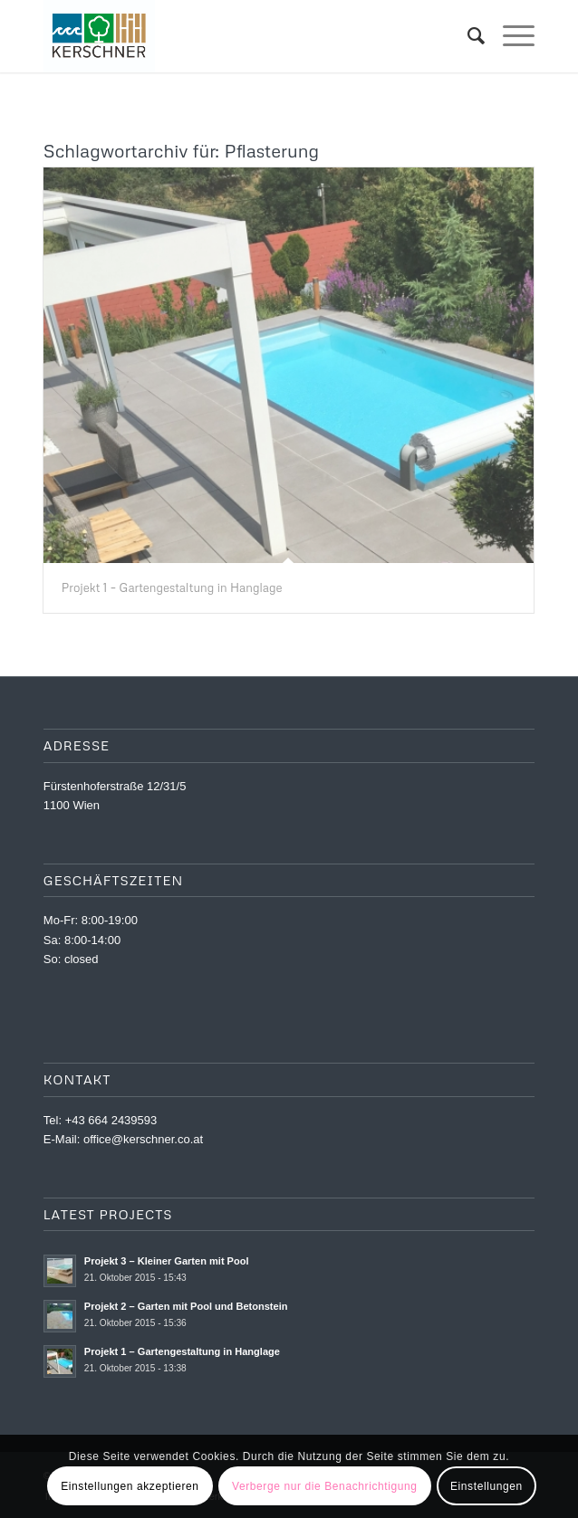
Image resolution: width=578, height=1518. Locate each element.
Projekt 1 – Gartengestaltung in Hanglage (172, 587)
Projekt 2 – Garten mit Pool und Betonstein (186, 1306)
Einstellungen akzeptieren (129, 1486)
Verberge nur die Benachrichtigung (325, 1486)
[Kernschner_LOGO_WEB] (240, 36)
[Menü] (510, 36)
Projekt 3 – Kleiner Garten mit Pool (166, 1260)
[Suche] (467, 36)
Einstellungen (486, 1486)
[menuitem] (467, 36)
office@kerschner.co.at (143, 1139)
